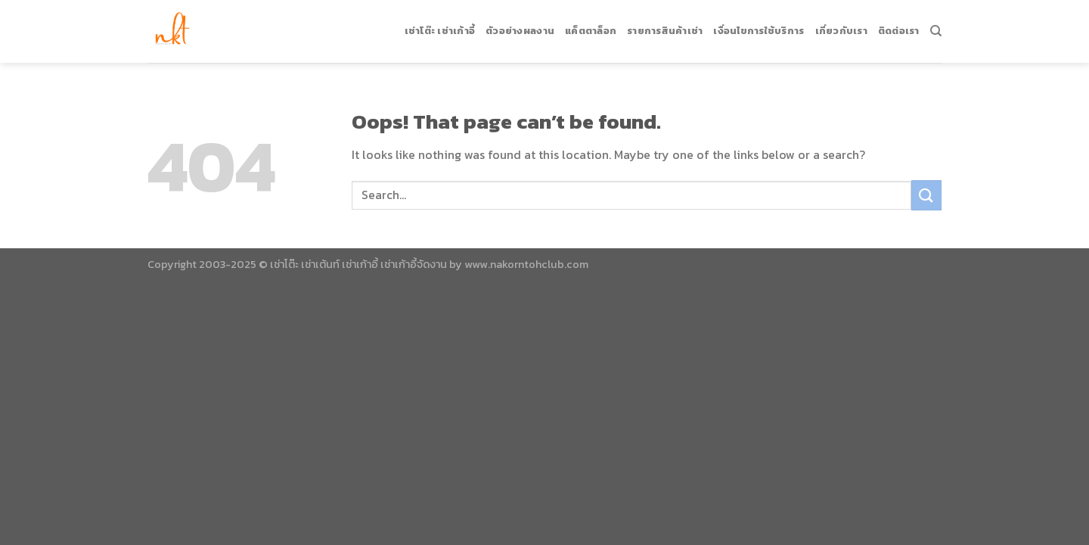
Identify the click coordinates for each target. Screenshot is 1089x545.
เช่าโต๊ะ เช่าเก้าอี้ (440, 26)
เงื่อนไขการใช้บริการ (758, 26)
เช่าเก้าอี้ (360, 264)
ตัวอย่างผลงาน (520, 26)
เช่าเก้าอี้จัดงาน (413, 264)
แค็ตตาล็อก (590, 26)
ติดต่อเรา (899, 26)
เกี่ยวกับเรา (841, 26)
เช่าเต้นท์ (320, 264)
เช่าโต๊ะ (284, 264)
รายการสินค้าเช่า (665, 26)
